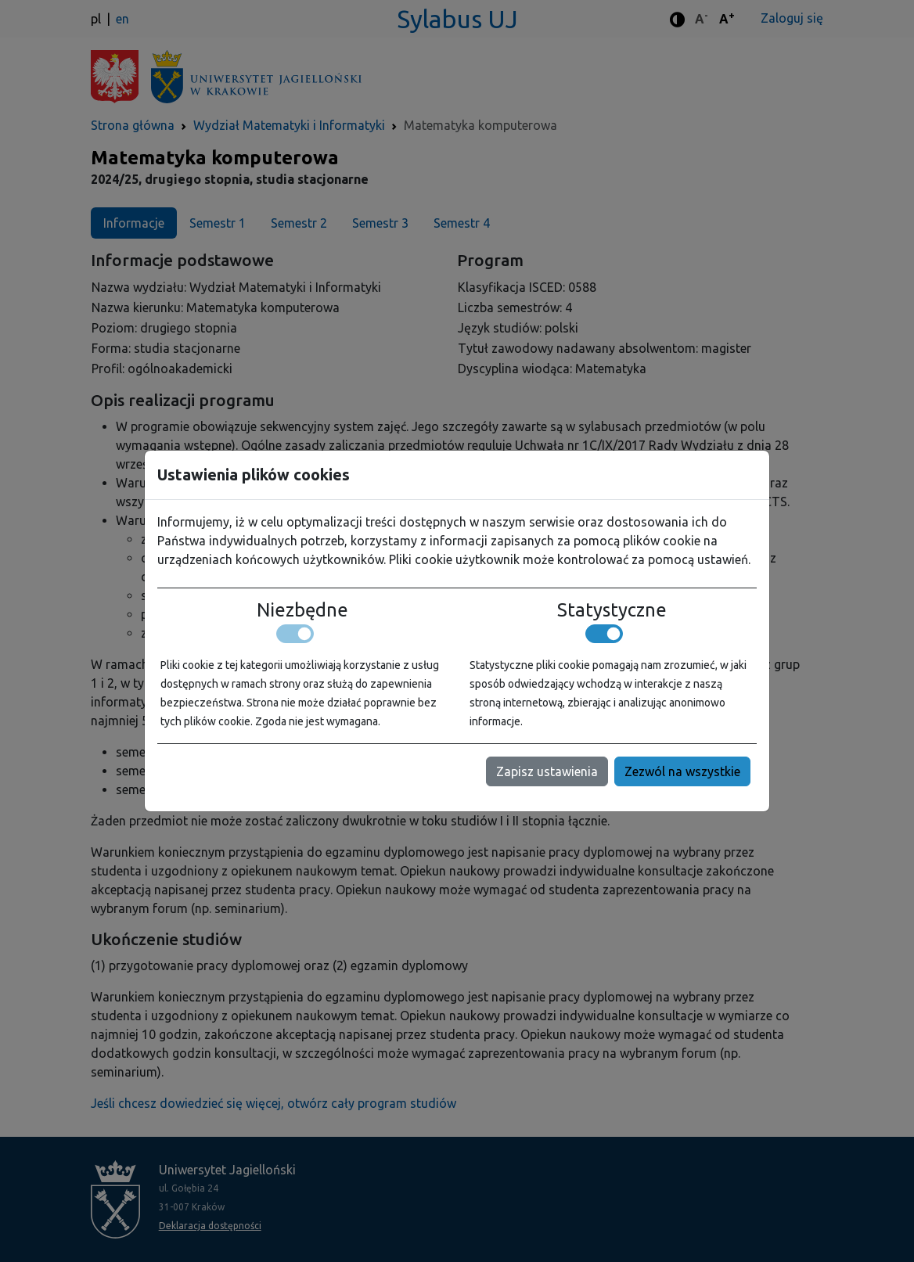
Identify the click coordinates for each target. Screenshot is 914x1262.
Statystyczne (612, 610)
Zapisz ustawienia (547, 771)
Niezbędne (302, 610)
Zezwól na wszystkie (682, 771)
